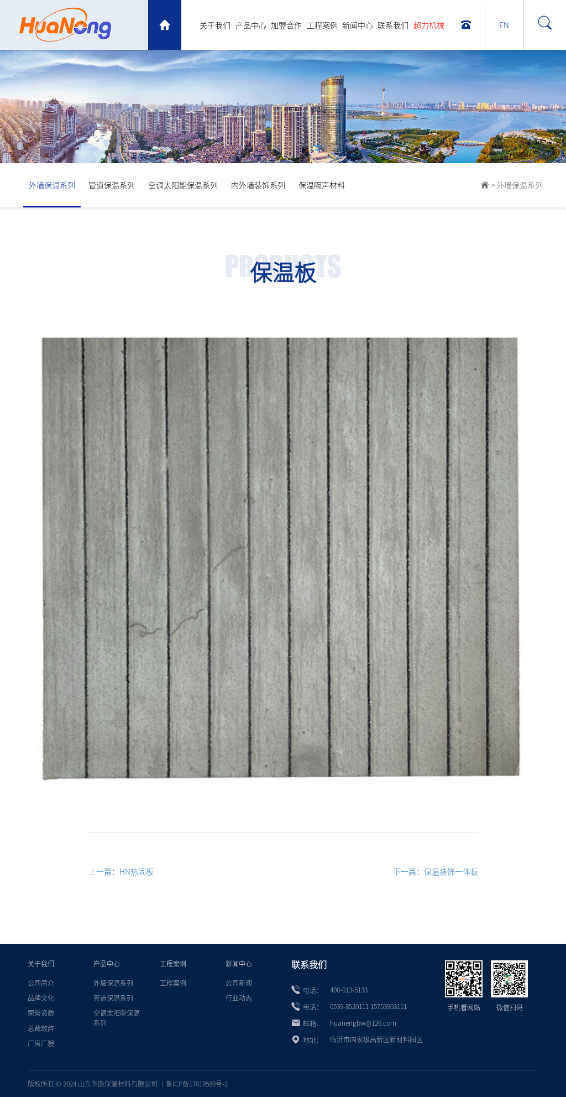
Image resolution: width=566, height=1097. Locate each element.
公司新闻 (239, 983)
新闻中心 (357, 25)
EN (504, 25)
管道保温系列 (111, 185)
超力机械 (428, 25)
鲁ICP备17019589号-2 (197, 1083)
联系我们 (393, 25)
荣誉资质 (41, 1013)
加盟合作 (286, 25)
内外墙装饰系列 (258, 185)
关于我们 (215, 25)
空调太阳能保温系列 (183, 185)
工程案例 (322, 25)
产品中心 (250, 25)
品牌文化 (41, 998)
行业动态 (239, 998)
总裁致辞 (41, 1028)
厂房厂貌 (41, 1043)
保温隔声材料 (321, 185)
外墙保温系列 (52, 185)
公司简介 (41, 983)
